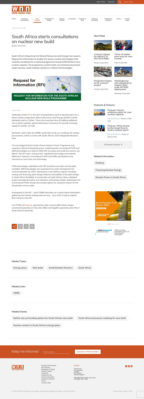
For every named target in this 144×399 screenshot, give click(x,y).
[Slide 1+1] (113, 224)
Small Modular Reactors (60, 268)
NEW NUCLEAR (21, 28)
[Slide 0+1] (109, 224)
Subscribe (111, 2)
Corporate (72, 19)
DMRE (16, 293)
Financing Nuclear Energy (108, 170)
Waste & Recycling (94, 19)
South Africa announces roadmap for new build (102, 318)
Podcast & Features (48, 379)
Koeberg (28, 205)
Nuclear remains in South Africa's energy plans (36, 325)
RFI (29, 115)
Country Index (127, 19)
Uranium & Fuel (82, 19)
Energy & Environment (24, 19)
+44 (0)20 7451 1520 (81, 379)
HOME (13, 28)
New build (38, 268)
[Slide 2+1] (117, 224)
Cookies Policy (127, 391)
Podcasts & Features (108, 19)
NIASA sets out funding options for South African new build (42, 318)
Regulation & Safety (49, 19)
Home (14, 19)
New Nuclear (37, 19)
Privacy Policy (117, 391)
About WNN (101, 2)
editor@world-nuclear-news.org (84, 378)
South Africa (84, 268)
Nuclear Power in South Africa (111, 177)
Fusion (118, 19)
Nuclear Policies (62, 19)
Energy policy (20, 268)
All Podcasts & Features (112, 145)
